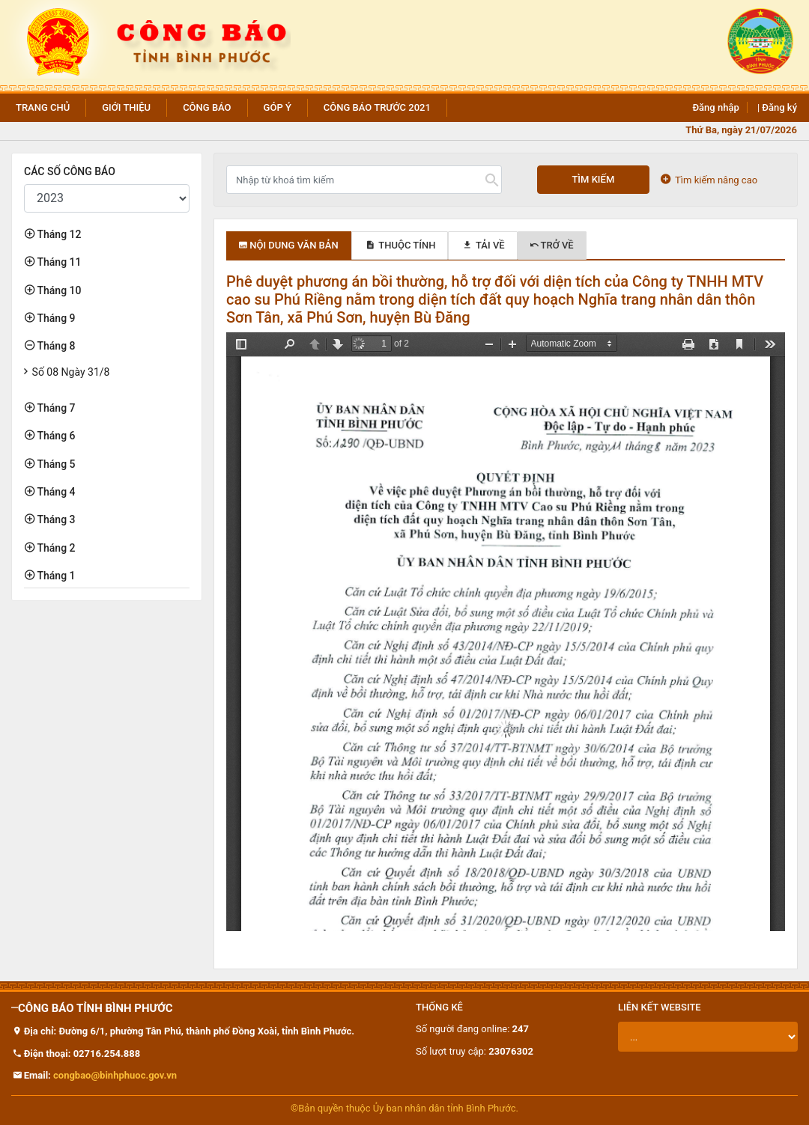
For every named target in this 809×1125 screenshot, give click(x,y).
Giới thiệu (126, 107)
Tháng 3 (55, 519)
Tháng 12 (57, 234)
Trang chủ (43, 107)
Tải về (482, 245)
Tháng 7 (55, 408)
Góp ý (277, 107)
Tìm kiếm (593, 179)
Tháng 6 (55, 436)
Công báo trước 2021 (377, 107)
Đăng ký (779, 107)
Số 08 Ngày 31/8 (71, 372)
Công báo (207, 107)
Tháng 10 (57, 290)
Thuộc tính (400, 245)
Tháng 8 (55, 346)
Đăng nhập (715, 107)
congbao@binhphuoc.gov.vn (115, 1075)
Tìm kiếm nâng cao (709, 179)
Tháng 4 (55, 492)
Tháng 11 (57, 262)
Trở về (552, 245)
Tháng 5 (55, 464)
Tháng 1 (55, 576)
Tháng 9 (55, 318)
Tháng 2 (55, 548)
